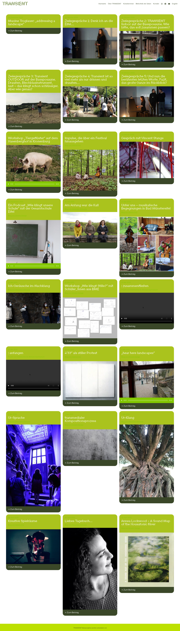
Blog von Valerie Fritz (73, 145)
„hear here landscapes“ (138, 353)
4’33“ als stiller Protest (81, 353)
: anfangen (15, 353)
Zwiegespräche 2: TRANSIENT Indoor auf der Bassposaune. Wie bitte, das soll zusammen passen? (145, 24)
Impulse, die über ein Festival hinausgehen (86, 139)
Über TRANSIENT (114, 4)
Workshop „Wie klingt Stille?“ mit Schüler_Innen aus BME (89, 287)
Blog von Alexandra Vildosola (76, 209)
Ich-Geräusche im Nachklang (29, 286)
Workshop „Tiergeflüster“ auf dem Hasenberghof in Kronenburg (33, 139)
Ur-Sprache (16, 417)
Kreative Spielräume (22, 521)
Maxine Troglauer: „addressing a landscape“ (31, 22)
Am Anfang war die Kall (82, 205)
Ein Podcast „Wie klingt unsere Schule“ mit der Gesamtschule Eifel (30, 208)
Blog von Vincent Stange (17, 215)
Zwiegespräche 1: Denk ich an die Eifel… (89, 22)
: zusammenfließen (134, 286)
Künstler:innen (128, 4)
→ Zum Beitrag (15, 31)
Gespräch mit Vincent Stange (142, 138)
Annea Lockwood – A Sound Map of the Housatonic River (145, 522)
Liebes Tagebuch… (78, 521)
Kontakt (156, 4)
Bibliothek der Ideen (143, 4)
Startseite (102, 4)
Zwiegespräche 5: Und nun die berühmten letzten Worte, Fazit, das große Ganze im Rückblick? (144, 79)
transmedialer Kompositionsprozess (80, 419)
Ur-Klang (127, 417)
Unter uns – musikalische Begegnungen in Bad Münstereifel (146, 206)
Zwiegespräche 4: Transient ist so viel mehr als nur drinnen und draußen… (89, 79)
